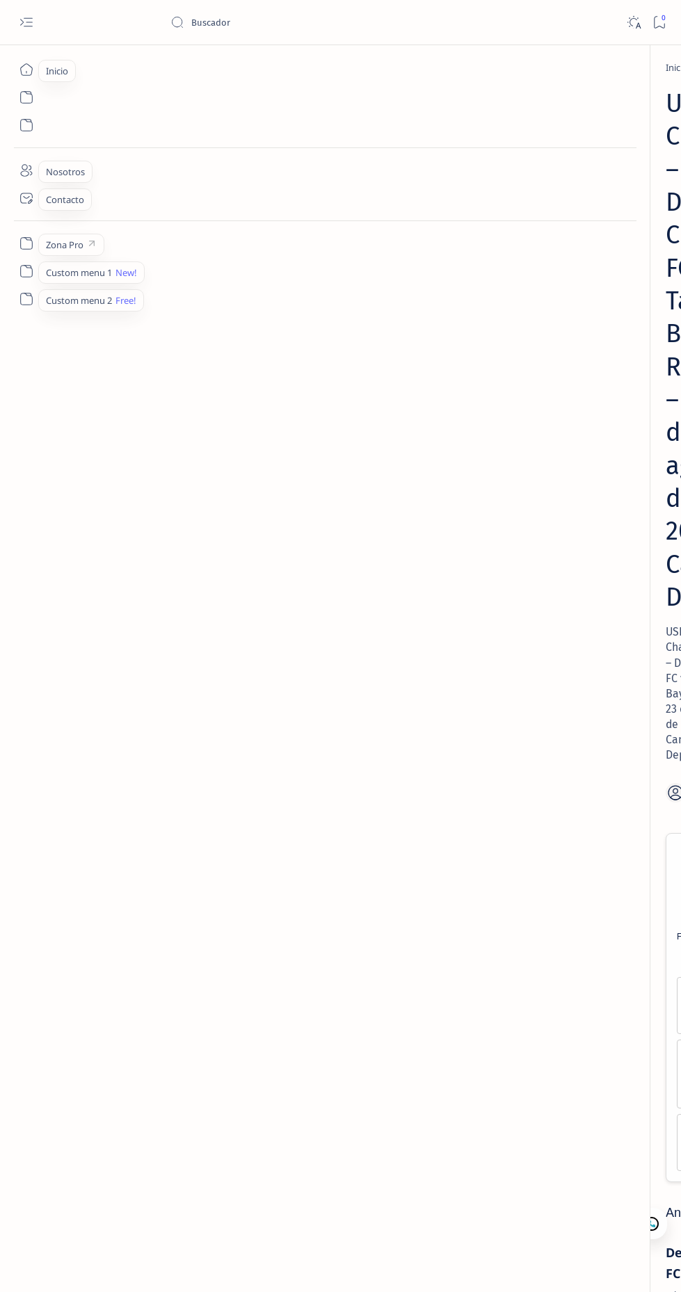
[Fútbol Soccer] (132, 67)
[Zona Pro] (26, 243)
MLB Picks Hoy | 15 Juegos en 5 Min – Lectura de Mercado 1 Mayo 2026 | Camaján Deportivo (585, 517)
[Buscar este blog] (274, 22)
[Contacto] (26, 198)
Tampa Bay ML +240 (355, 433)
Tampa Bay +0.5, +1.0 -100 (356, 462)
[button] (596, 1264)
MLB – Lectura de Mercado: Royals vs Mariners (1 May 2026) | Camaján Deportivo (574, 358)
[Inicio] (26, 69)
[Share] (439, 288)
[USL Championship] (191, 1169)
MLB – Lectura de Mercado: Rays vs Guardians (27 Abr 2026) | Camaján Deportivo (574, 434)
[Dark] (633, 22)
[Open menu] (26, 22)
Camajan (119, 1265)
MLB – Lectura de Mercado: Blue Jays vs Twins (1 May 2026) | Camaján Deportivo (585, 601)
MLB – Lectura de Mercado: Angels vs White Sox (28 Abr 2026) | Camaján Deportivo (577, 243)
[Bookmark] (659, 22)
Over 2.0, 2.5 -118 (168, 491)
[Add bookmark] (394, 288)
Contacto (548, 659)
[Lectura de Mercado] (586, 209)
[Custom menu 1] (26, 271)
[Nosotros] (26, 170)
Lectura (500, 659)
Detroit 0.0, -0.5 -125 (168, 462)
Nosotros (600, 659)
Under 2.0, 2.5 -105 (356, 491)
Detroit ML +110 (168, 433)
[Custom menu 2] (26, 299)
